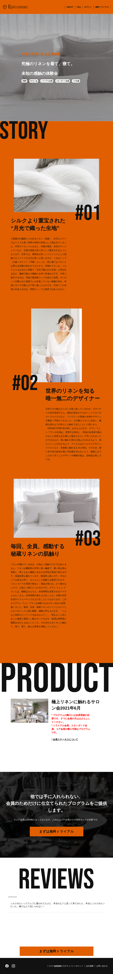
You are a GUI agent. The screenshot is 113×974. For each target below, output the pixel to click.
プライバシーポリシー (73, 966)
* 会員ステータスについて (64, 739)
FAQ (79, 7)
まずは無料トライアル (56, 831)
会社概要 (90, 966)
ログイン (88, 7)
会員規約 (58, 966)
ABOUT (69, 7)
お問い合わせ (102, 966)
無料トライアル (101, 7)
